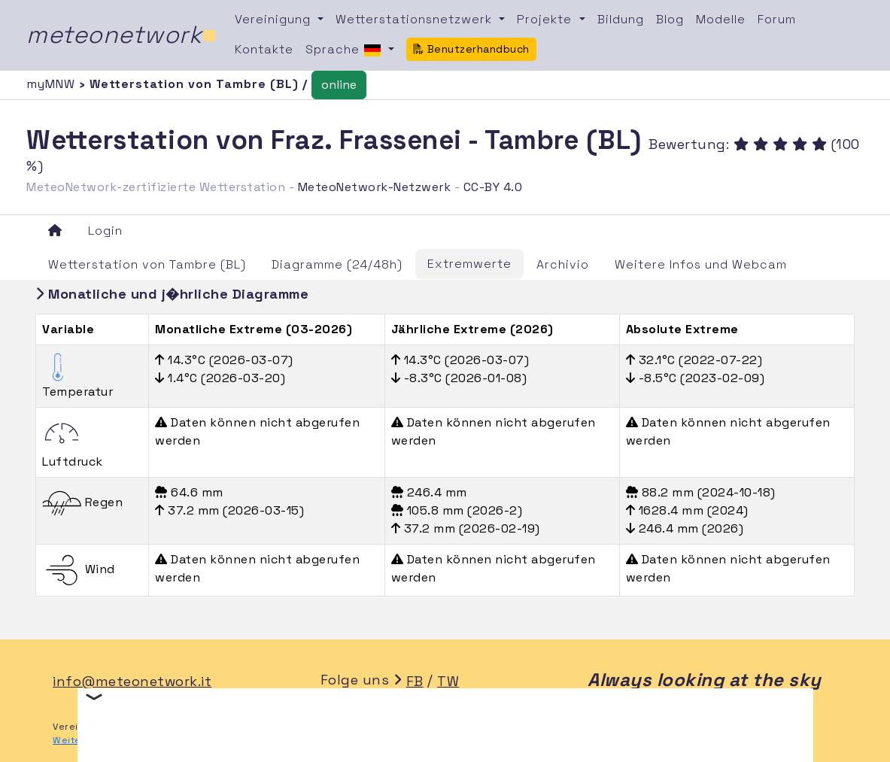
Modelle (721, 19)
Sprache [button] (345, 50)
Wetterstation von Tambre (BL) (147, 264)
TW (448, 681)
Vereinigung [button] (274, 19)
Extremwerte (469, 264)
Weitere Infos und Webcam (701, 264)
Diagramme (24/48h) (337, 264)
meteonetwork (121, 35)
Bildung (620, 19)
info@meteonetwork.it (132, 681)
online (339, 85)
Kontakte (264, 49)
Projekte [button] (546, 19)
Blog (670, 19)
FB (415, 681)
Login (105, 230)
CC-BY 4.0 (493, 187)
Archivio (562, 264)
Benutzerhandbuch (471, 49)
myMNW (52, 84)
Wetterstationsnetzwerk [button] (416, 19)
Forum (777, 19)
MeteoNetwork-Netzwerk (374, 187)
